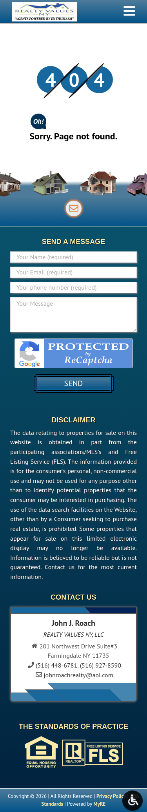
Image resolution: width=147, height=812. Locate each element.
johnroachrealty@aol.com (78, 675)
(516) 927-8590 (100, 665)
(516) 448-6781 (56, 665)
